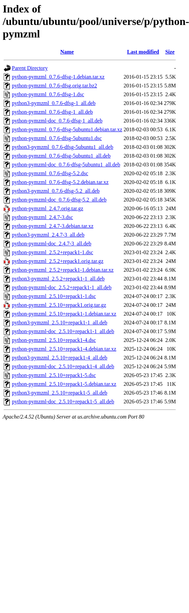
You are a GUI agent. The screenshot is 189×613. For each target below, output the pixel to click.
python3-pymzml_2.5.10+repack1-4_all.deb (59, 358)
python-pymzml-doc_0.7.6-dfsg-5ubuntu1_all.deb (66, 164)
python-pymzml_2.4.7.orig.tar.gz (47, 208)
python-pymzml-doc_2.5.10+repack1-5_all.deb (63, 401)
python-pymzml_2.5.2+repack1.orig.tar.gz (57, 261)
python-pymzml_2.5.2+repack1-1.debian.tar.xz (63, 270)
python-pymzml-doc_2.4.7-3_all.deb (51, 243)
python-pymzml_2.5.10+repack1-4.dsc (54, 340)
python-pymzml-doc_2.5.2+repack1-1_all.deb (62, 287)
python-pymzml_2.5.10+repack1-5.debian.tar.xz (64, 384)
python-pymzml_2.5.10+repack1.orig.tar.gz (59, 305)
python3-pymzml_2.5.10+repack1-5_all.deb (59, 393)
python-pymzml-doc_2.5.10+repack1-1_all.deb (63, 331)
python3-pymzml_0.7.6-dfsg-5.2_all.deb (56, 191)
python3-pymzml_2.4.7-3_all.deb (48, 235)
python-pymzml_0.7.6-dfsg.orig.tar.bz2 (54, 85)
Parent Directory (30, 68)
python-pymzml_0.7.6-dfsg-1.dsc (48, 94)
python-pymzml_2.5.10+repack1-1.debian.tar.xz (64, 314)
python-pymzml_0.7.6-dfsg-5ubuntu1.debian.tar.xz (67, 129)
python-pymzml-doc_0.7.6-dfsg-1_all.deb (57, 121)
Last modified (143, 52)
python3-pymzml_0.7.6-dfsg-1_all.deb (54, 103)
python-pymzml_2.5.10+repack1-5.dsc (54, 375)
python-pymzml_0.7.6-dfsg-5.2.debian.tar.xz (60, 182)
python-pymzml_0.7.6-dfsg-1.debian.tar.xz (58, 77)
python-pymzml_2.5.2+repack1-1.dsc (52, 252)
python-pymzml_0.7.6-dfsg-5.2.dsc (50, 173)
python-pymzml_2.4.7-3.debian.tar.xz (52, 226)
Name (67, 52)
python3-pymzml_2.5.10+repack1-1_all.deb (59, 322)
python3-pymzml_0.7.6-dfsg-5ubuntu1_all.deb (62, 147)
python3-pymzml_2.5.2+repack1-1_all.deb (58, 279)
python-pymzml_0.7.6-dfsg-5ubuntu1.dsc (57, 138)
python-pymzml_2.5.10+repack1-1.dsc (54, 296)
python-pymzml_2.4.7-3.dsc (42, 217)
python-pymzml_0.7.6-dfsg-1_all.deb (52, 112)
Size (170, 52)
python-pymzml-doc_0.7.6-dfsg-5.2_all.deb (59, 200)
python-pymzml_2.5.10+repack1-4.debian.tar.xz (64, 349)
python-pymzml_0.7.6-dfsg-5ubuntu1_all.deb (61, 156)
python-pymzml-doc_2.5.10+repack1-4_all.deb (63, 366)
